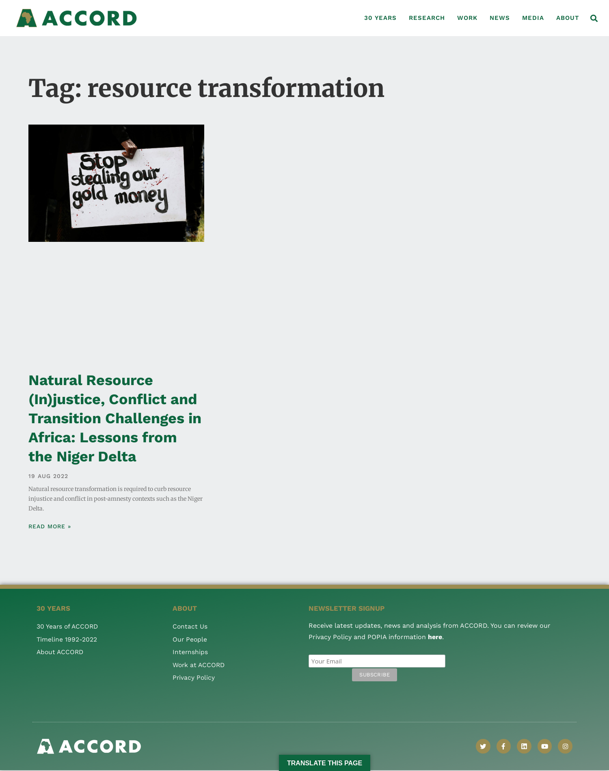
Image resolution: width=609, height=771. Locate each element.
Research (427, 18)
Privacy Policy (194, 677)
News (500, 18)
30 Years (380, 18)
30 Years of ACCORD (68, 626)
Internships (190, 652)
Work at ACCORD (200, 665)
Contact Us (190, 626)
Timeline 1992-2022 (67, 639)
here (435, 637)
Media (533, 18)
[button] (594, 18)
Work (467, 18)
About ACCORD (61, 652)
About (567, 18)
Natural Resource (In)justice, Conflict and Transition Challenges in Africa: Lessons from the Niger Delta (114, 418)
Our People (190, 639)
